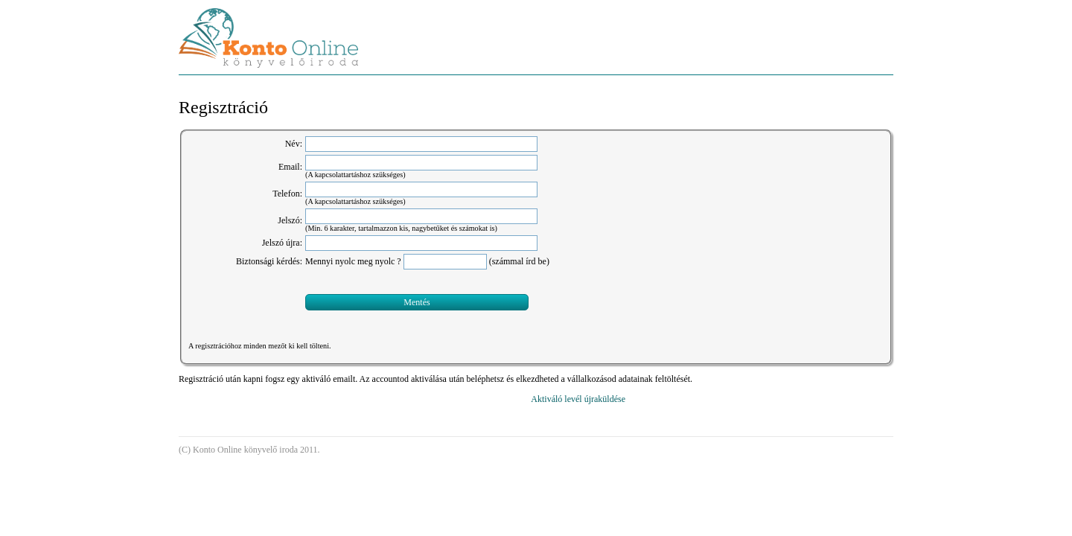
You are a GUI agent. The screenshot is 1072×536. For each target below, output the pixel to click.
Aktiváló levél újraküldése (578, 412)
